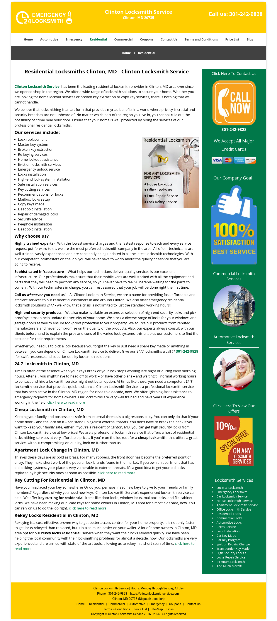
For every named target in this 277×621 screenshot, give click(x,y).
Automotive (49, 39)
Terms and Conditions (201, 39)
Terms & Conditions (116, 609)
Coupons (146, 39)
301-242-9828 (246, 13)
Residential (98, 39)
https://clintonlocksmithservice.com (154, 593)
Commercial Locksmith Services (234, 276)
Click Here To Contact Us (234, 73)
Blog (250, 39)
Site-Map (157, 609)
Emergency (74, 39)
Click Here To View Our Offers (234, 408)
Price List (232, 39)
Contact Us (169, 39)
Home (28, 39)
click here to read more (66, 402)
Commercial (123, 39)
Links (170, 609)
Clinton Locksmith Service (37, 86)
